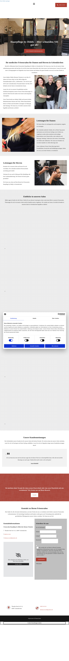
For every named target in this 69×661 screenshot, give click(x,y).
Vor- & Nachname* (40, 527)
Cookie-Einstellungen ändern (34, 623)
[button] (61, 5)
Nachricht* (38, 540)
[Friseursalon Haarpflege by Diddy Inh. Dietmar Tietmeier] (10, 16)
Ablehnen (14, 346)
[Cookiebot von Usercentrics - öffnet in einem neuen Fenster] (59, 314)
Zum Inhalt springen (5, 1)
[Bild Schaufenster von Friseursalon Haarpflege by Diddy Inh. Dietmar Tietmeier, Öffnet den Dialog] (37, 424)
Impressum (30, 618)
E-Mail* (38, 536)
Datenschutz (38, 618)
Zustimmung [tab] (13, 318)
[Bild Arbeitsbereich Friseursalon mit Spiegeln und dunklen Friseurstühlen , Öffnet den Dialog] (37, 376)
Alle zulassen (55, 346)
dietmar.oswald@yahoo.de (10, 538)
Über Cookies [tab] (55, 318)
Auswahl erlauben (34, 346)
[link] (18, 555)
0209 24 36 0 (7, 534)
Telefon (38, 531)
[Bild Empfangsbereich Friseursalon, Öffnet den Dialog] (37, 291)
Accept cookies (18, 564)
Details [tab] (34, 318)
